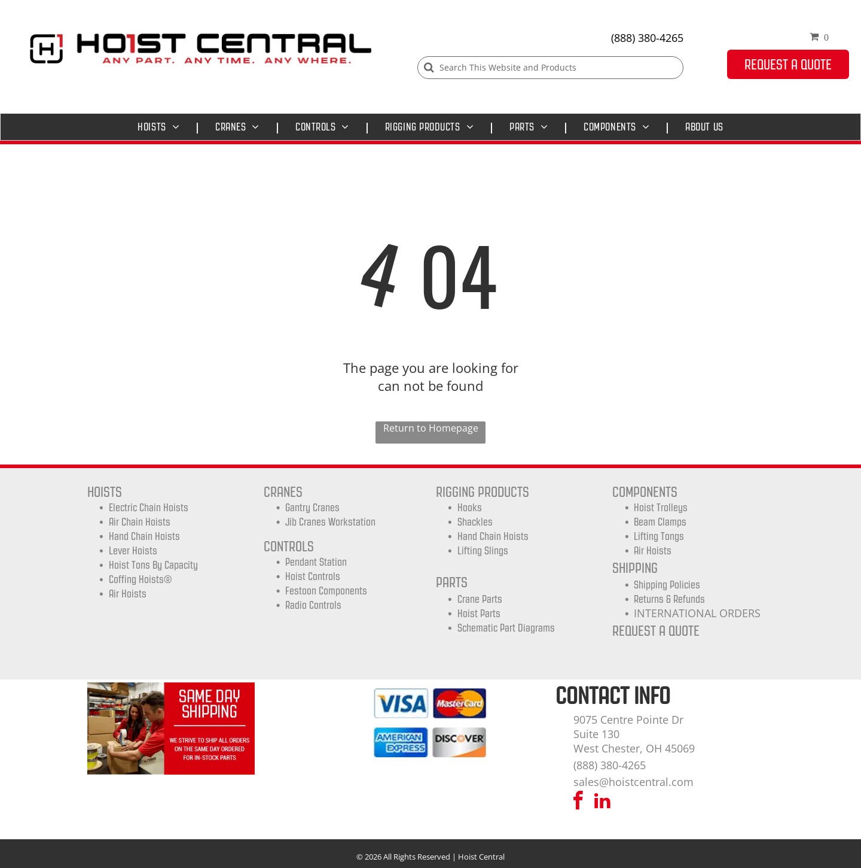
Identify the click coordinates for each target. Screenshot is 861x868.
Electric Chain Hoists (148, 507)
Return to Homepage (430, 428)
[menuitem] (161, 127)
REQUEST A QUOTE (656, 630)
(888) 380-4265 (647, 38)
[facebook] (578, 802)
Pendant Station (316, 562)
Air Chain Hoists (139, 522)
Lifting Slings (482, 550)
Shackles (475, 522)
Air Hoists (127, 593)
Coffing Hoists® (140, 579)
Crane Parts (479, 599)
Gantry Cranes (312, 507)
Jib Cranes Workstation (330, 522)
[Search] (550, 67)
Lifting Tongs (659, 536)
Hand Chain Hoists (144, 536)
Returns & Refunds (669, 599)
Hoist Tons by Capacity (153, 565)
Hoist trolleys (661, 507)
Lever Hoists (133, 550)
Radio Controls (313, 605)
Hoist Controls (312, 576)
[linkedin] (602, 802)
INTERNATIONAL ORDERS (697, 613)
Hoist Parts (478, 613)
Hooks (469, 507)
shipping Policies (667, 584)
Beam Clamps (660, 522)
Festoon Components (326, 590)
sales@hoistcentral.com (633, 782)
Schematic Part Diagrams (506, 628)
